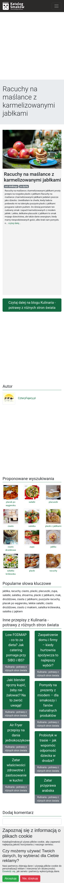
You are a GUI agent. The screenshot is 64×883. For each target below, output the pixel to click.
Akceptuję (11, 878)
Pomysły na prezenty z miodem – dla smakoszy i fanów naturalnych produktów (48, 700)
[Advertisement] (32, 46)
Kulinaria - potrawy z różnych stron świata (16, 668)
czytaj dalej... (14, 223)
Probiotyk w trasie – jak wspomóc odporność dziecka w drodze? (48, 748)
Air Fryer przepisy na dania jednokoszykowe (17, 732)
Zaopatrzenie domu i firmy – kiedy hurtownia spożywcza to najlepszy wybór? (48, 650)
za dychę (24, 186)
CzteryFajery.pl (19, 398)
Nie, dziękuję (30, 878)
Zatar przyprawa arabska (48, 785)
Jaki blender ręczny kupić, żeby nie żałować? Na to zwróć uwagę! (16, 692)
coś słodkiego (11, 186)
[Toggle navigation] (56, 6)
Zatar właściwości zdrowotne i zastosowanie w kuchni (15, 770)
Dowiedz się (8, 871)
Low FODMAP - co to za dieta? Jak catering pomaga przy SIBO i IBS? (15, 647)
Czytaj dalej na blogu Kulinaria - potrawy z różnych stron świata (32, 305)
